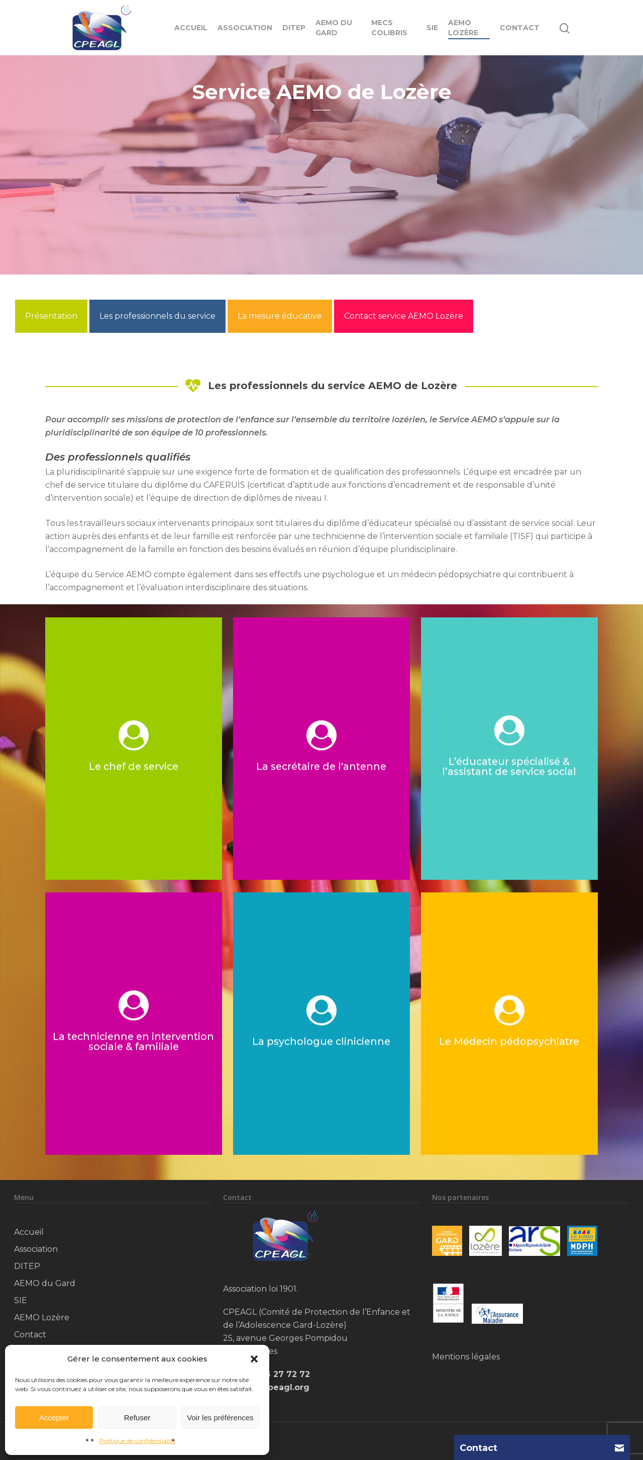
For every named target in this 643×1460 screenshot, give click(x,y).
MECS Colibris (389, 27)
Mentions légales (466, 1356)
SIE (432, 27)
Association (245, 27)
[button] (254, 1359)
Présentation (51, 316)
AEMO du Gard (333, 27)
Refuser (137, 1417)
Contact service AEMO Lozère (403, 316)
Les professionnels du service (157, 316)
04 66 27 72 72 (278, 1374)
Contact (520, 27)
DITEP (293, 27)
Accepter (54, 1417)
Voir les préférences (220, 1417)
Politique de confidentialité (137, 1440)
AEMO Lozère (463, 27)
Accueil (190, 27)
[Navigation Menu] (592, 28)
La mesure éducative (280, 316)
